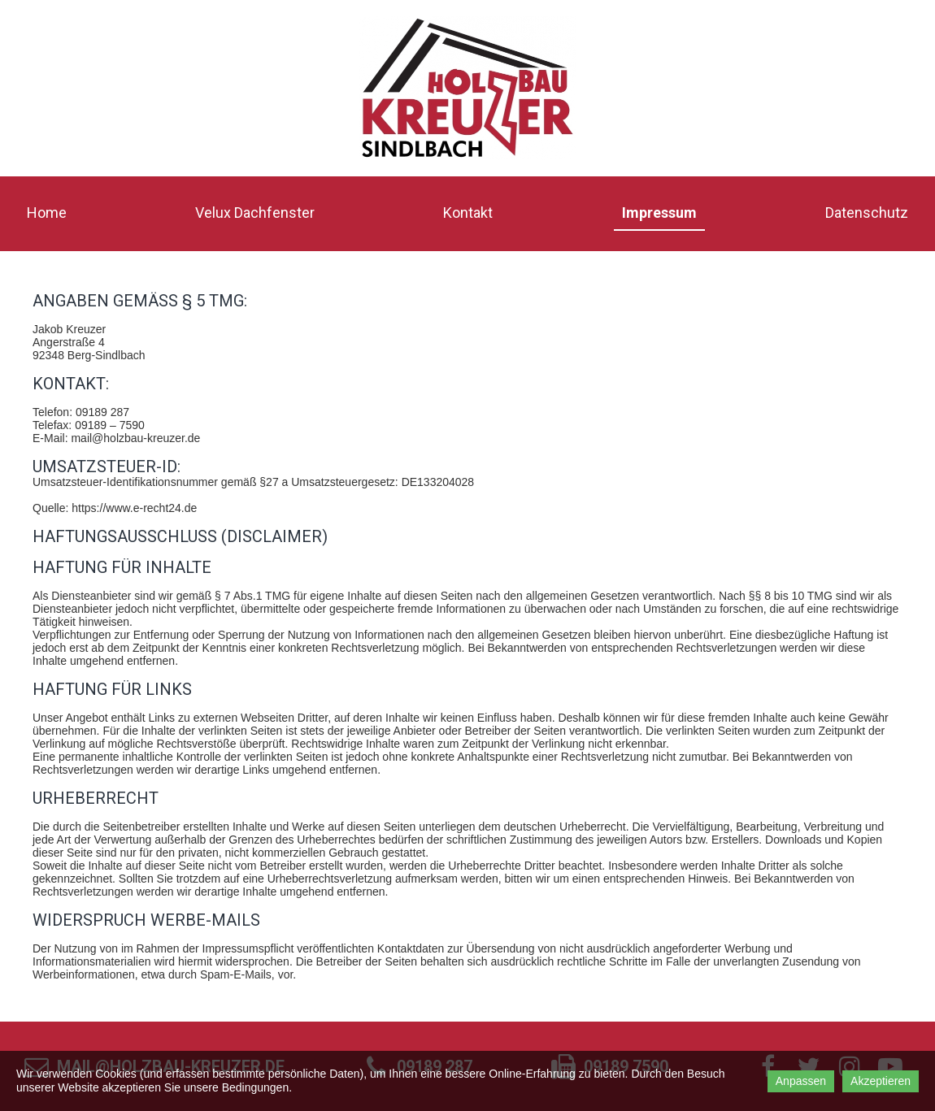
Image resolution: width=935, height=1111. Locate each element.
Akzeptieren (880, 1080)
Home (47, 212)
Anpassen (801, 1080)
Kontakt (468, 212)
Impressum (659, 212)
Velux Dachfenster (255, 212)
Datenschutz (866, 212)
